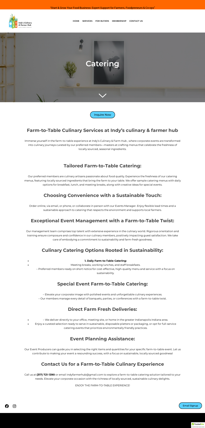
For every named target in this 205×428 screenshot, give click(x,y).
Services (87, 21)
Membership (119, 21)
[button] (198, 425)
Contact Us (136, 21)
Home (76, 21)
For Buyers (102, 21)
